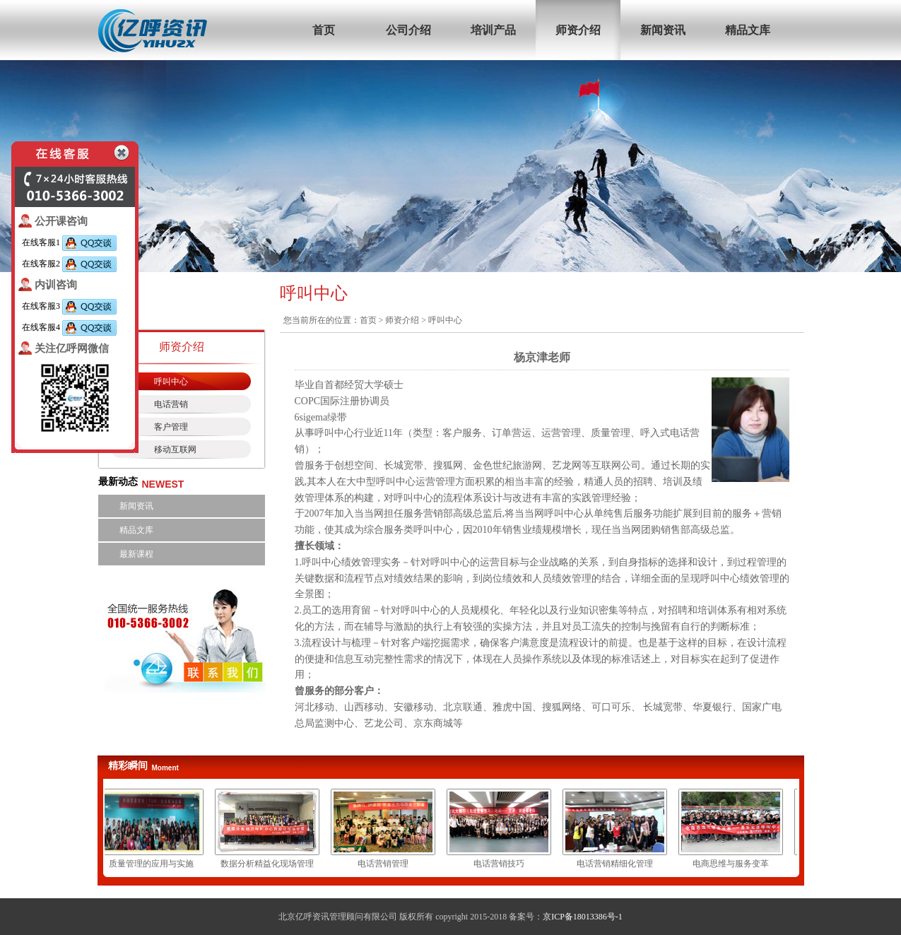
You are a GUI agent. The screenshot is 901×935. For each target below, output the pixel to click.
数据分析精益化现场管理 (268, 864)
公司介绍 (408, 30)
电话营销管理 (384, 864)
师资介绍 (578, 30)
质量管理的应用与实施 (152, 864)
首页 (323, 30)
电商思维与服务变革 (732, 864)
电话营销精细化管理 (616, 864)
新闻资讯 (662, 30)
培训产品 (493, 30)
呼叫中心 (445, 320)
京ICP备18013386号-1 (583, 917)
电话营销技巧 (500, 864)
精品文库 (747, 30)
